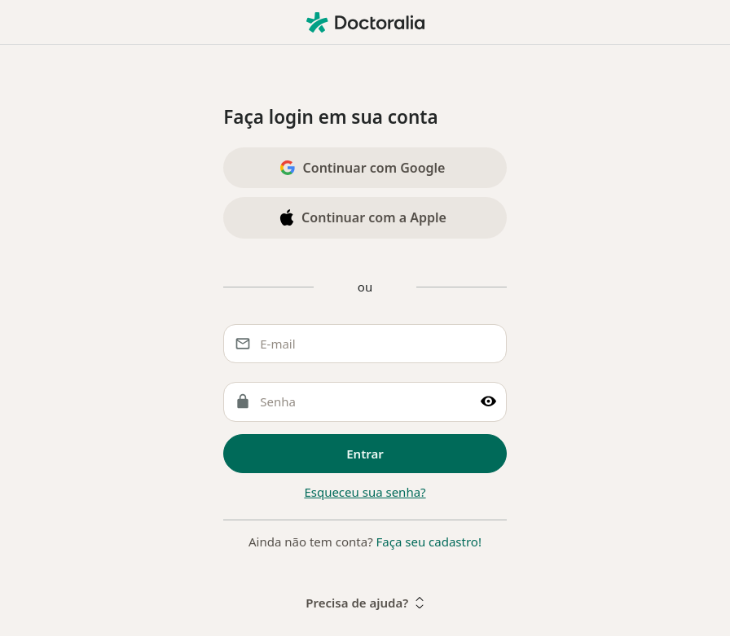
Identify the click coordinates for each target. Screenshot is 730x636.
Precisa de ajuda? (365, 602)
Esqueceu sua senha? (364, 492)
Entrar (365, 453)
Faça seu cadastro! (429, 541)
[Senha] (365, 402)
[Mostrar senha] (488, 402)
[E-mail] (365, 344)
